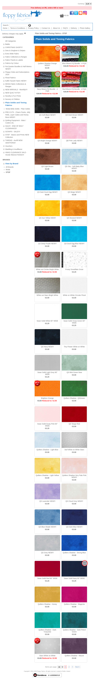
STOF (64, 33)
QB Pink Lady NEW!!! (74, 141)
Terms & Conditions (17, 28)
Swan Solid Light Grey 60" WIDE (47, 373)
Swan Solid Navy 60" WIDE (74, 578)
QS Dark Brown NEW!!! (74, 115)
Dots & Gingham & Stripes (15, 50)
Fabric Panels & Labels (14, 60)
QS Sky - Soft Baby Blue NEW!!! (74, 167)
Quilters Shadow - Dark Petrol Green (74, 631)
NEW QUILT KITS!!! (12, 93)
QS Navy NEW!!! (47, 347)
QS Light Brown (47, 166)
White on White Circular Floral (74, 295)
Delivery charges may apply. (14, 34)
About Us (56, 28)
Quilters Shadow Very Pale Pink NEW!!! (74, 476)
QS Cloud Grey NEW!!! (74, 501)
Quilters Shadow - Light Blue (47, 450)
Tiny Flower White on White (74, 347)
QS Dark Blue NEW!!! (74, 527)
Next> (77, 667)
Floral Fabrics (10, 78)
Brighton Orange (47, 398)
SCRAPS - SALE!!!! (12, 128)
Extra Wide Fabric (12, 54)
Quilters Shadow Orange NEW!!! (47, 64)
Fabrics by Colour (12, 63)
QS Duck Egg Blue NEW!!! (74, 244)
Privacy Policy (33, 28)
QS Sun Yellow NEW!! (47, 218)
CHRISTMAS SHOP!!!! (14, 47)
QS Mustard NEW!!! (74, 218)
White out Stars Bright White (47, 295)
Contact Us (46, 28)
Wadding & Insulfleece (13, 145)
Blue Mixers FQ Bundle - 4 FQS (74, 63)
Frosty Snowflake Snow (74, 269)
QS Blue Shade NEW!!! (47, 527)
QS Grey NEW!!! (47, 553)
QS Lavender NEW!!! (47, 501)
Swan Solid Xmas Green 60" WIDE (74, 322)
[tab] (4, 44)
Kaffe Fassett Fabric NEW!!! (15, 81)
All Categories (10, 41)
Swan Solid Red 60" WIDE (47, 578)
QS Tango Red (74, 424)
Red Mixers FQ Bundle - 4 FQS (74, 89)
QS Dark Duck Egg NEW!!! (47, 192)
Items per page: (51, 667)
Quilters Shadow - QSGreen (74, 398)
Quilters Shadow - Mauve (74, 656)
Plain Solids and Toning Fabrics (48, 33)
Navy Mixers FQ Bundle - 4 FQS (47, 90)
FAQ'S (65, 28)
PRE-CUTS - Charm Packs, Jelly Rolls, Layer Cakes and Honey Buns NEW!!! (17, 111)
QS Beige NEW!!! (74, 192)
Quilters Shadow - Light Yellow (47, 475)
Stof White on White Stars (74, 450)
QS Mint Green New (74, 372)
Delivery (74, 28)
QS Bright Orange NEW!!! (47, 141)
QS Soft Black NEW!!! (47, 115)
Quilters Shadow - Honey (47, 604)
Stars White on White (47, 656)
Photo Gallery (85, 28)
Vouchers (8, 142)
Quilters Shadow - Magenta (74, 604)
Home (5, 28)
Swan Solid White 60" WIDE (47, 321)
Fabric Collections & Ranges (16, 57)
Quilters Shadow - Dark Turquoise (47, 631)
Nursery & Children (12, 99)
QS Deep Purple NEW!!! (47, 244)
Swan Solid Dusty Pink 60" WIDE (47, 425)
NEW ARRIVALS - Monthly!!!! (16, 90)
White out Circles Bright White (47, 269)
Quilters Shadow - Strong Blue (74, 553)
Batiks (7, 44)
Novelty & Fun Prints (13, 96)
